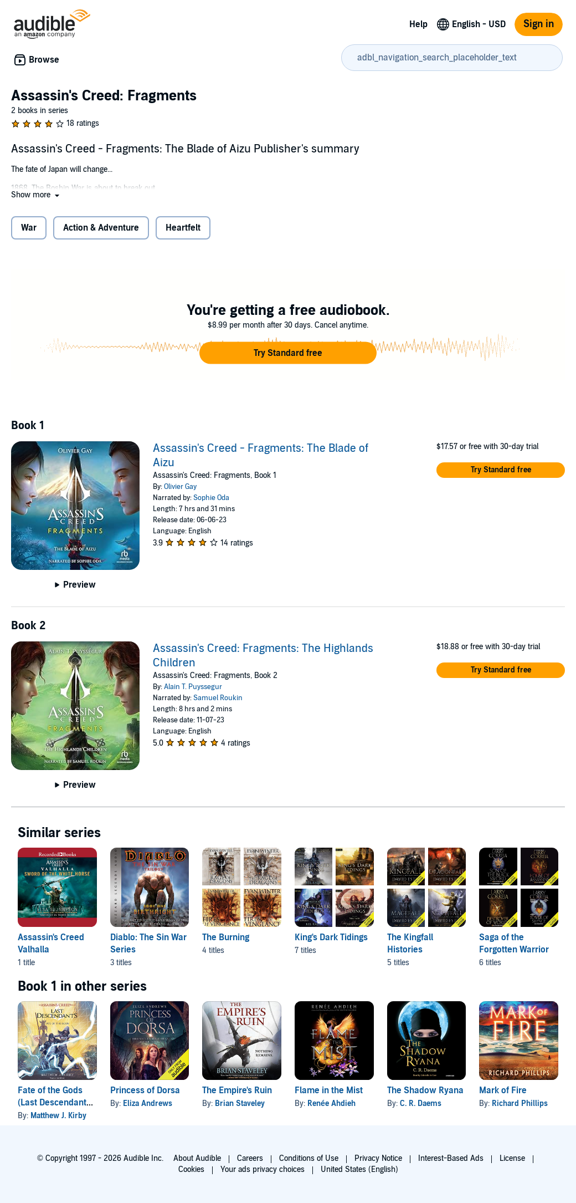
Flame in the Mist (329, 1090)
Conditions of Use (308, 1158)
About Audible (197, 1158)
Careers (250, 1158)
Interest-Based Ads (451, 1158)
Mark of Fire (503, 1090)
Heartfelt (183, 227)
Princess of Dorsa (145, 1090)
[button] (36, 195)
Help (418, 24)
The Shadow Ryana (425, 1090)
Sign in (538, 24)
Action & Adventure (101, 227)
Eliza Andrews (147, 1103)
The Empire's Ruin (237, 1090)
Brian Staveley (240, 1103)
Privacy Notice (378, 1158)
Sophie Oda (211, 497)
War (29, 227)
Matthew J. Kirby (58, 1115)
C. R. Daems (420, 1103)
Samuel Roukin (218, 698)
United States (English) (359, 1169)
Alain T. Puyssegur (193, 686)
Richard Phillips (520, 1103)
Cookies (191, 1169)
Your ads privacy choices (262, 1169)
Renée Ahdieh (331, 1103)
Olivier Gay (180, 486)
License (512, 1158)
